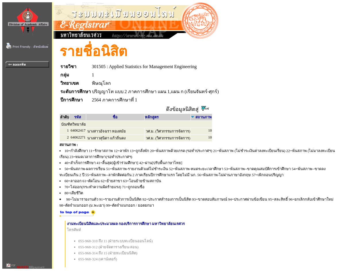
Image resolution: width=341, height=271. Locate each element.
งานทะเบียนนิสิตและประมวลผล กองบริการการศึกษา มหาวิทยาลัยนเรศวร (126, 224)
